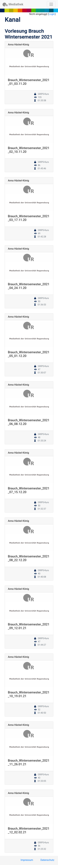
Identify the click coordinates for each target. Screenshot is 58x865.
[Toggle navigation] (51, 4)
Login (52, 14)
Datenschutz (47, 860)
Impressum (27, 860)
